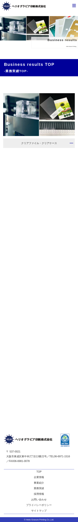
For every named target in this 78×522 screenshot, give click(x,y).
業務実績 (39, 488)
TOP (39, 471)
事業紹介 (39, 482)
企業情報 (39, 477)
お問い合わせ (39, 499)
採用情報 (39, 494)
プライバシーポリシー (39, 505)
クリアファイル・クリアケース (39, 143)
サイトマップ (39, 510)
